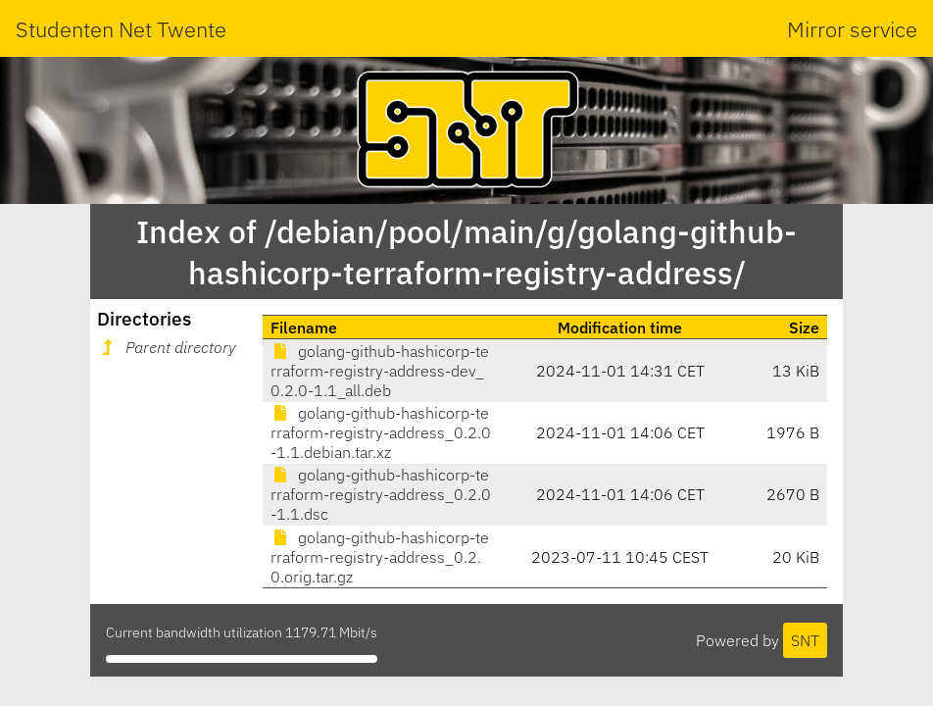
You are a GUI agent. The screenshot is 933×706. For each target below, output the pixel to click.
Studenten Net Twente (121, 29)
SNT (805, 640)
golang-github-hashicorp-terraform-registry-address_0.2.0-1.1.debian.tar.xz (380, 432)
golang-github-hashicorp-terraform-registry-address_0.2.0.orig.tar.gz (379, 557)
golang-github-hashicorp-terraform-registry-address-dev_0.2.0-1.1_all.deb (379, 370)
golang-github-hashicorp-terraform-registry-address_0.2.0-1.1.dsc (380, 494)
